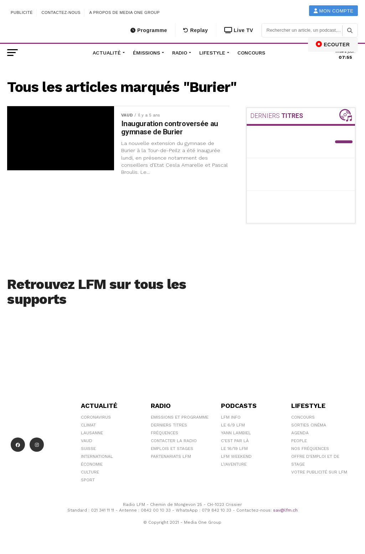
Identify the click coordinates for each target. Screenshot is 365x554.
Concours (251, 53)
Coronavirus (96, 417)
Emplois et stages (172, 448)
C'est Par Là (235, 440)
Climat (88, 425)
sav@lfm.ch (285, 510)
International (97, 456)
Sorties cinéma (308, 425)
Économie (92, 464)
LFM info (231, 417)
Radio (179, 53)
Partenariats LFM (171, 456)
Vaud (86, 440)
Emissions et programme (180, 417)
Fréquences (164, 432)
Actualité (107, 53)
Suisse (88, 448)
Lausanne (92, 432)
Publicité (22, 12)
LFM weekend (236, 456)
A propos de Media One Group (124, 12)
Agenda (300, 432)
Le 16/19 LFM (234, 448)
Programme (148, 30)
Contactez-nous (61, 12)
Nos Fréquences (310, 448)
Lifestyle (212, 53)
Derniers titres (169, 425)
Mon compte (334, 11)
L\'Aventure (234, 464)
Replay (195, 30)
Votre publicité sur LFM (319, 472)
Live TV (238, 30)
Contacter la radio (174, 440)
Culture (90, 472)
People (299, 440)
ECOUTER (333, 44)
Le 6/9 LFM (233, 425)
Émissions (146, 53)
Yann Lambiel (236, 432)
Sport (88, 479)
